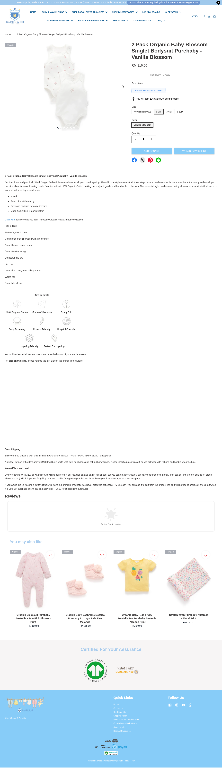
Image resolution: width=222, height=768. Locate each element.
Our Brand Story (121, 712)
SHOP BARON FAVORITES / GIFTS (89, 12)
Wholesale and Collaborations (126, 720)
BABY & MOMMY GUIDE (54, 12)
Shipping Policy (120, 716)
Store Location (120, 728)
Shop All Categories (122, 731)
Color (134, 120)
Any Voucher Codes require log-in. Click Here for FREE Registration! (163, 2)
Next (122, 87)
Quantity (136, 133)
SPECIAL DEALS (120, 21)
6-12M (180, 112)
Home (8, 35)
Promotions (137, 83)
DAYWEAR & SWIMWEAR (59, 21)
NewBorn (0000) (142, 112)
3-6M (169, 112)
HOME (33, 12)
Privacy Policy (109, 761)
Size (134, 107)
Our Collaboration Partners (125, 724)
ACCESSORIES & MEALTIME (93, 21)
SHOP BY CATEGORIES (125, 12)
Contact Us (118, 709)
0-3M (158, 112)
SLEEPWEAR (173, 12)
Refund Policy (123, 761)
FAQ (162, 21)
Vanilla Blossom (142, 125)
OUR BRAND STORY (143, 21)
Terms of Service (94, 761)
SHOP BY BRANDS (151, 12)
